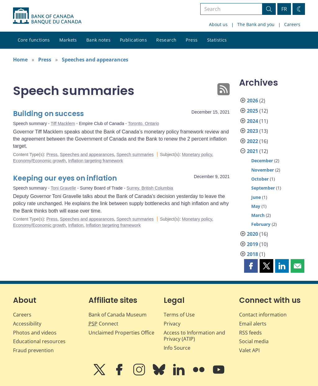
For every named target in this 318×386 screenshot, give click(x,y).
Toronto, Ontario (143, 123)
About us (218, 24)
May (255, 206)
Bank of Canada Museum (118, 314)
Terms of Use (179, 314)
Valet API (249, 350)
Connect (103, 323)
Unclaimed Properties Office (121, 332)
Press (192, 40)
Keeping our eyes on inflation (65, 178)
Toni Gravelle (63, 188)
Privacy (172, 323)
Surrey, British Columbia (150, 188)
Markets (68, 40)
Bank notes (98, 40)
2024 (252, 121)
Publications (133, 40)
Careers (292, 24)
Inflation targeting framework (95, 160)
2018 (252, 254)
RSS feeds (250, 332)
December (262, 161)
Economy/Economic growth (39, 160)
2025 (252, 110)
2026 (252, 100)
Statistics (217, 40)
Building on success (48, 114)
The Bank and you (256, 24)
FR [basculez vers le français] (284, 9)
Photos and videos (35, 332)
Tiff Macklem (63, 123)
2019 (252, 244)
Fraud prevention (33, 350)
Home (20, 59)
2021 (252, 151)
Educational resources (39, 341)
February (260, 224)
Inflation (75, 225)
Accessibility (27, 323)
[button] (251, 266)
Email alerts (252, 323)
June (256, 197)
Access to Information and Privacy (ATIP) (194, 336)
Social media (254, 341)
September (263, 188)
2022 (252, 141)
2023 (252, 131)
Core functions (34, 40)
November (262, 170)
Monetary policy (197, 154)
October (260, 179)
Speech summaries (135, 154)
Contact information (263, 314)
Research (166, 40)
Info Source (177, 347)
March (258, 215)
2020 (252, 234)
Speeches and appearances (95, 59)
